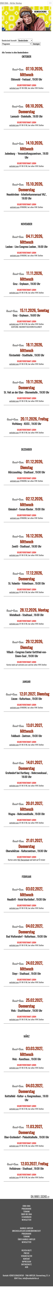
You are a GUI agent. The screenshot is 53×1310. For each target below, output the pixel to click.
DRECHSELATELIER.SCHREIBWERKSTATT (26, 1230)
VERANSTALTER (26, 1255)
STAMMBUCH (26, 1216)
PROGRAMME (26, 1208)
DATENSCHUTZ (26, 1264)
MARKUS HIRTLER (26, 1228)
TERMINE (26, 1211)
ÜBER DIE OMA (26, 1214)
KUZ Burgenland (23, 859)
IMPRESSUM (26, 1261)
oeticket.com (14, 88)
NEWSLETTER (26, 1219)
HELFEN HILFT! (27, 1250)
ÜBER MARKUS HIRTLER (26, 1239)
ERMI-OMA (26, 1205)
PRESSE (26, 1253)
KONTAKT (26, 1258)
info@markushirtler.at (31, 1278)
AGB (26, 1267)
